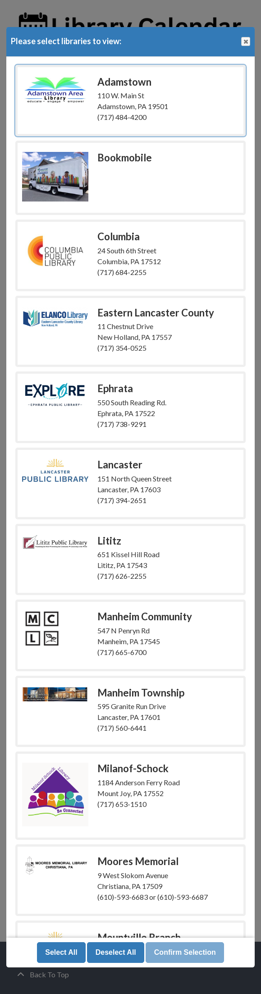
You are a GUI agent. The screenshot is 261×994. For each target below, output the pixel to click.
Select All (61, 952)
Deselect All (116, 952)
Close (245, 42)
